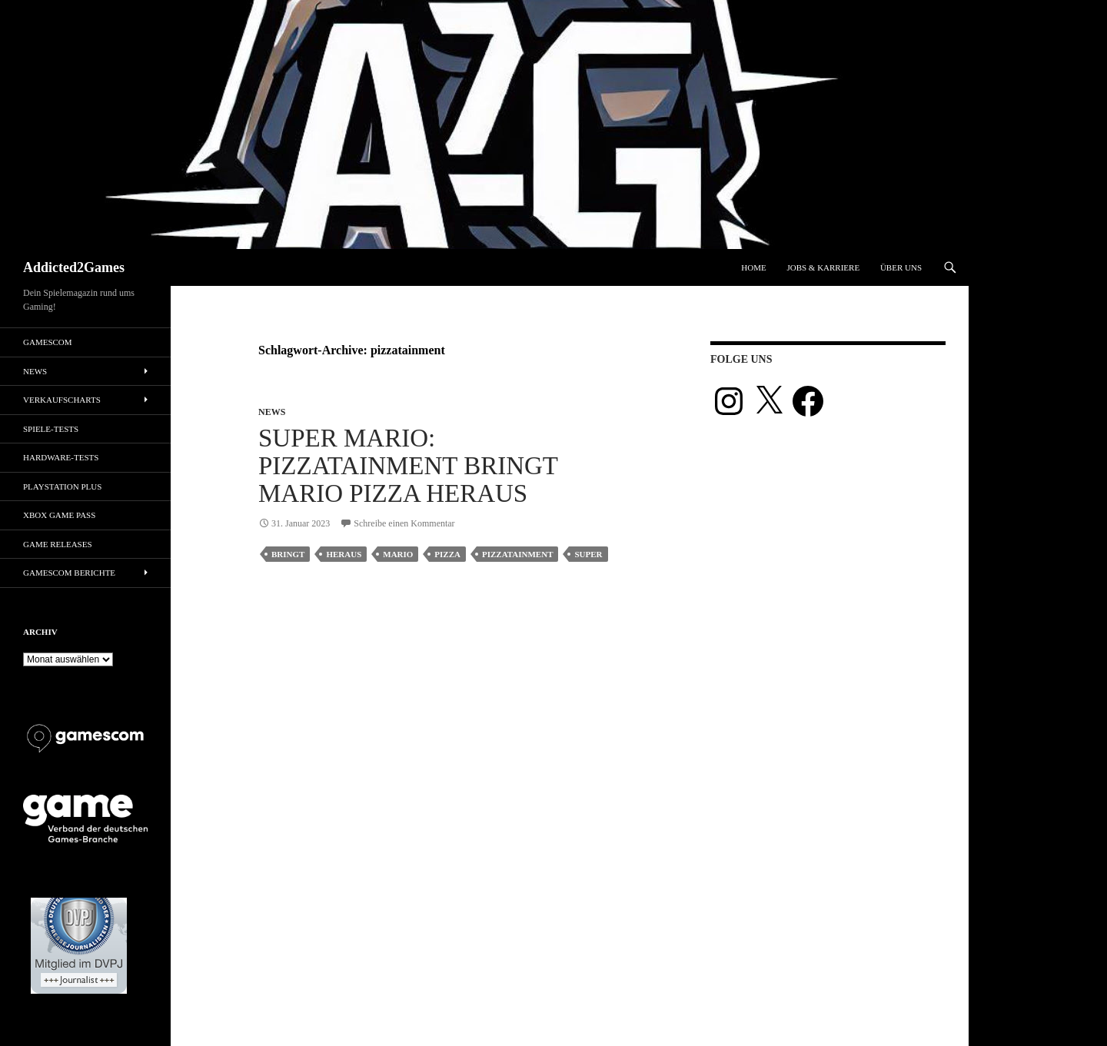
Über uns (901, 267)
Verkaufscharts (62, 399)
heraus (343, 554)
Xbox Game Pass (59, 515)
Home (753, 267)
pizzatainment (518, 554)
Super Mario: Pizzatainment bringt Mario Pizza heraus (407, 465)
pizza (447, 554)
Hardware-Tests (60, 457)
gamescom (47, 342)
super (588, 554)
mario (398, 554)
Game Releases (57, 544)
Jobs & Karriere (822, 267)
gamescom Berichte (69, 572)
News (271, 412)
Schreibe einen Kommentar (404, 523)
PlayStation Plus (62, 486)
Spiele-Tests (50, 428)
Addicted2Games (74, 267)
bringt (287, 554)
